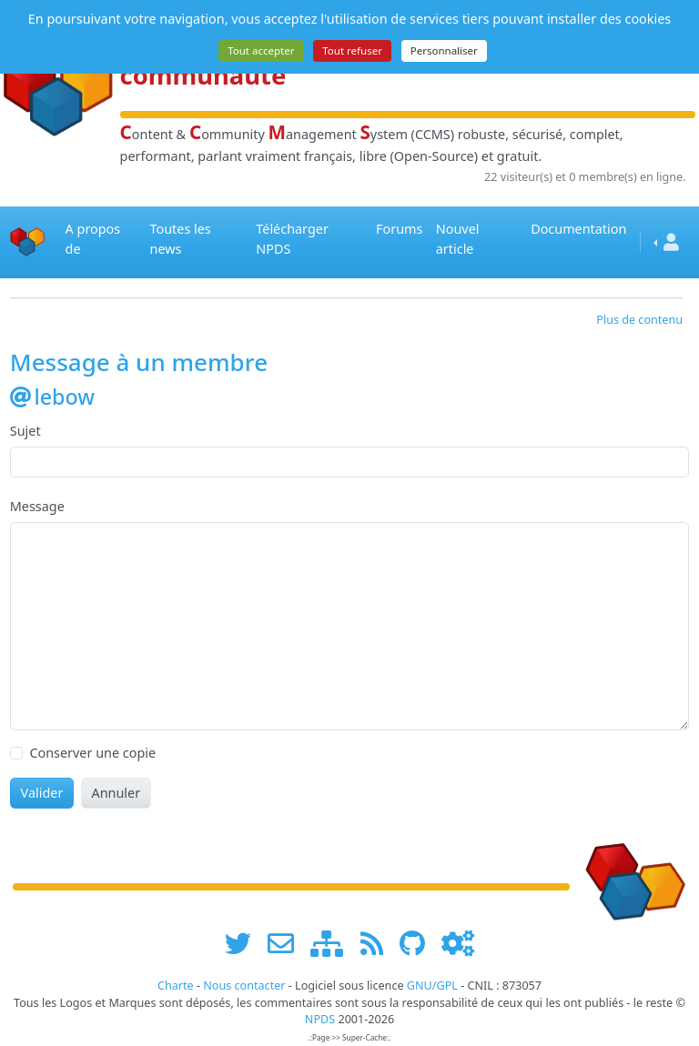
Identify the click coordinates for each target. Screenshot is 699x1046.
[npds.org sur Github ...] (419, 943)
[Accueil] (28, 242)
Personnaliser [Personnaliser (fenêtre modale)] (444, 50)
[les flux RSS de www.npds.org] (378, 943)
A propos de (93, 238)
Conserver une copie (92, 752)
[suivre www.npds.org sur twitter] (244, 943)
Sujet (25, 430)
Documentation (578, 228)
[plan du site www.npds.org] (333, 943)
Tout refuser (352, 50)
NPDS (320, 1019)
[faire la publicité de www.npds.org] (287, 943)
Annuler (115, 792)
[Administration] (457, 943)
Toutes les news (180, 238)
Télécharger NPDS (292, 238)
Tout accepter (261, 50)
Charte (175, 985)
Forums (399, 228)
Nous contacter (244, 985)
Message (37, 506)
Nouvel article (458, 238)
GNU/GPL (432, 985)
